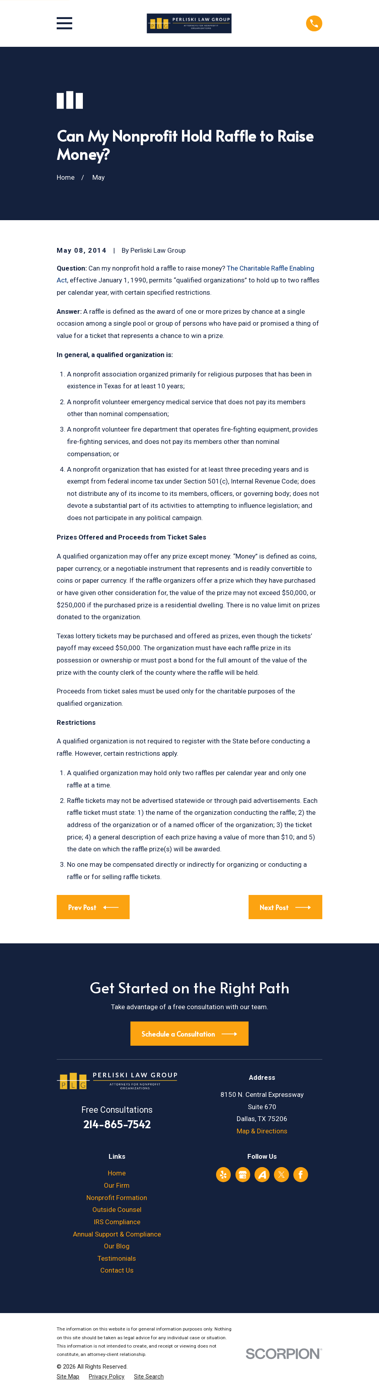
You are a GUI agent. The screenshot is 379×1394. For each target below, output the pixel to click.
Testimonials (117, 1258)
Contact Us (117, 1270)
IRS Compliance (117, 1222)
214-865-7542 (117, 1124)
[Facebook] (300, 1175)
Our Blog (117, 1246)
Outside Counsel (117, 1210)
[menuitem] (68, 1377)
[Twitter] (281, 1175)
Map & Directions (262, 1131)
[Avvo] (262, 1175)
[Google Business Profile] (243, 1175)
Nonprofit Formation (116, 1198)
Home (117, 1173)
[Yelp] (223, 1175)
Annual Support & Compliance (117, 1234)
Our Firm (117, 1185)
